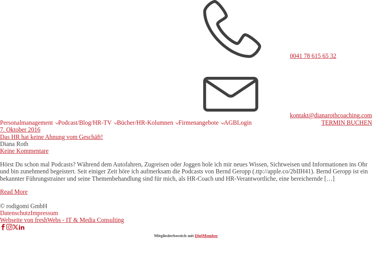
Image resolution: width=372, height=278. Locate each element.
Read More (14, 191)
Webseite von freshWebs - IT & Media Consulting (62, 220)
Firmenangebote (198, 122)
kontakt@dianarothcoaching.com (331, 115)
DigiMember (206, 235)
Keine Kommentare (24, 150)
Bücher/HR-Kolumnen (145, 122)
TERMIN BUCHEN (346, 122)
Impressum (44, 213)
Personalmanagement (26, 122)
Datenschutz (15, 213)
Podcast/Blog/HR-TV (85, 122)
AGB (230, 122)
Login (244, 122)
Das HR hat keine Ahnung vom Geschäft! (51, 137)
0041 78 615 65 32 (313, 56)
